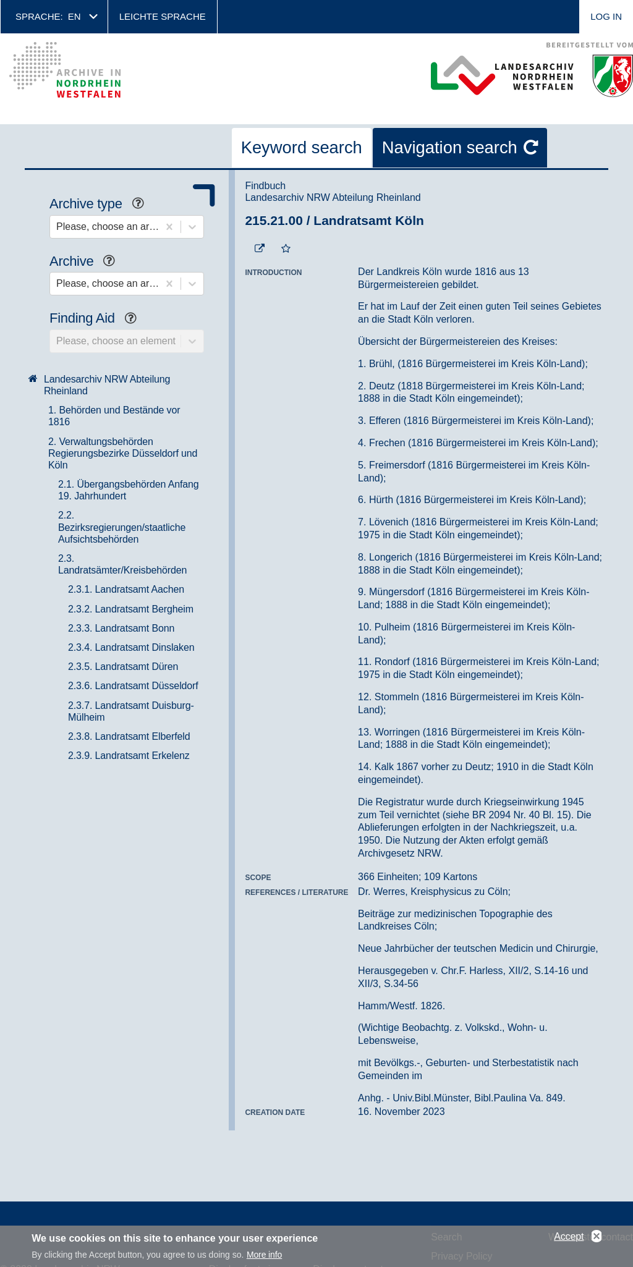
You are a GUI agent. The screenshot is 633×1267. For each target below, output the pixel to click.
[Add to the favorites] (285, 249)
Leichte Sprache (162, 16)
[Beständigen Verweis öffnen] (259, 249)
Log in (606, 16)
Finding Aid (97, 319)
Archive (86, 262)
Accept (569, 1236)
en (74, 16)
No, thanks (596, 1237)
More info (264, 1255)
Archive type (101, 205)
